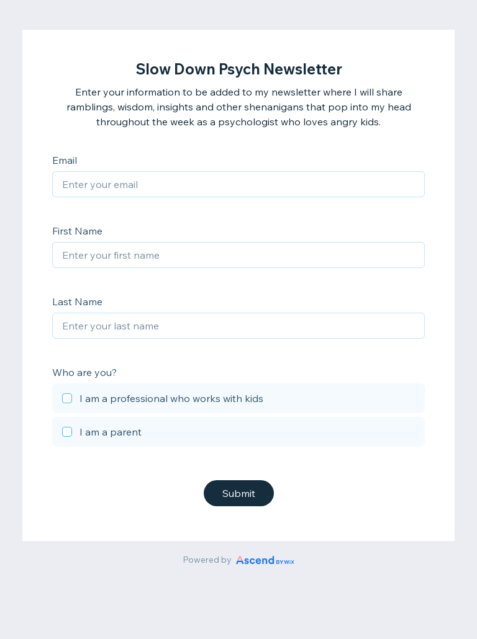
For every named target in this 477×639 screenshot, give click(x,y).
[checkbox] (238, 400)
